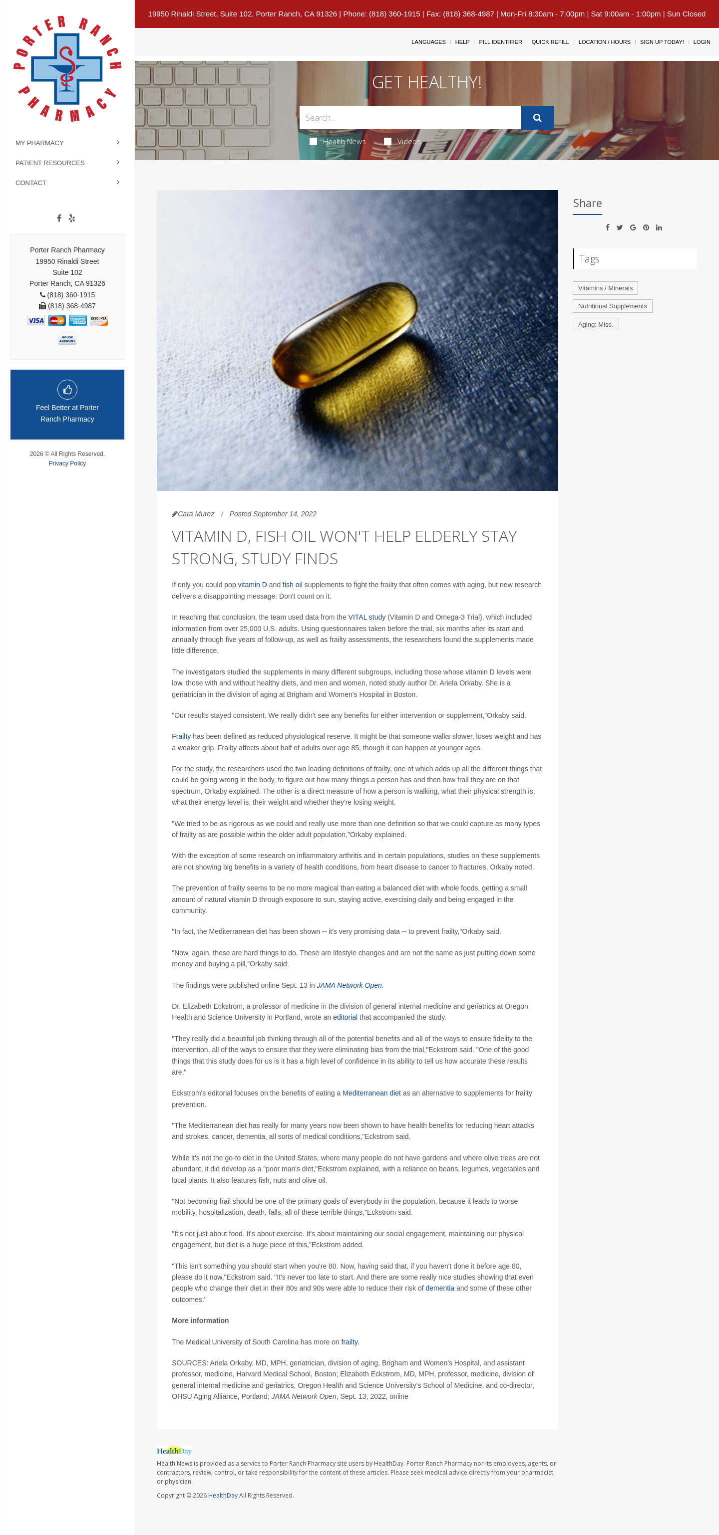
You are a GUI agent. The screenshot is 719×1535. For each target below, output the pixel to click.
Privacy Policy (67, 463)
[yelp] (71, 218)
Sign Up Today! (662, 42)
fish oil (293, 585)
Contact (30, 183)
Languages (428, 42)
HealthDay (223, 1495)
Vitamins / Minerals (605, 288)
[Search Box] (410, 117)
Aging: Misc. (596, 324)
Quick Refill (550, 42)
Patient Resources (50, 163)
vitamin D (252, 585)
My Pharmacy (39, 143)
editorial (345, 1017)
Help (462, 42)
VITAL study (367, 617)
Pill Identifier (500, 42)
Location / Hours (605, 42)
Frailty (181, 736)
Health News (338, 141)
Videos (402, 141)
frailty (350, 1342)
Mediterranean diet (372, 1093)
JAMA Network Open (349, 985)
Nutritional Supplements (612, 306)
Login (702, 42)
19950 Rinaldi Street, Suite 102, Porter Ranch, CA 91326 (243, 13)
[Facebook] (59, 218)
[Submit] (537, 118)
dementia (439, 1288)
